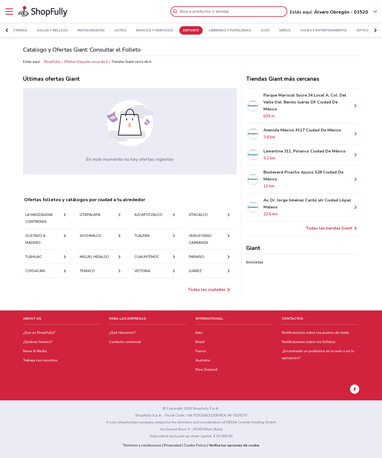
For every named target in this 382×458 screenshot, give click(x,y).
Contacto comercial (125, 342)
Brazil (200, 342)
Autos (120, 30)
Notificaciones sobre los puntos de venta (315, 332)
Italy (198, 332)
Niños (284, 30)
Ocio (265, 30)
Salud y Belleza (52, 30)
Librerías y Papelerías (230, 30)
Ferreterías (16, 30)
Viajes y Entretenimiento (323, 30)
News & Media (35, 351)
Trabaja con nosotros (40, 360)
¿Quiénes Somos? (37, 342)
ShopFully (52, 61)
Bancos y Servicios (154, 30)
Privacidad (172, 445)
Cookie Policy (195, 445)
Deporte (191, 30)
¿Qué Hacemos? (122, 332)
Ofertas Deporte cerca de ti (86, 61)
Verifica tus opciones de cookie (234, 445)
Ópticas (364, 30)
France (200, 351)
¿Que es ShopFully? (39, 332)
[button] (7, 30)
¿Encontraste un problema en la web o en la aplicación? (318, 354)
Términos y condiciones (142, 445)
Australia (202, 360)
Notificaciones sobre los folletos (308, 342)
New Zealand (206, 369)
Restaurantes (91, 30)
